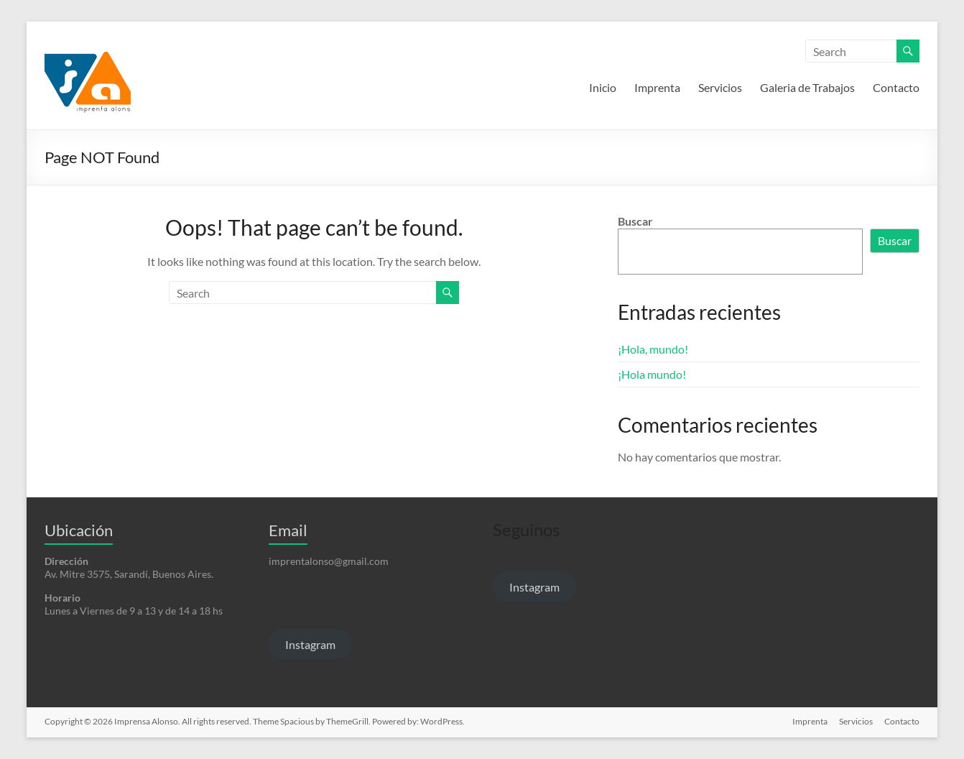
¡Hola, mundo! (653, 349)
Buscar (635, 221)
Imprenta (657, 87)
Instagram (310, 644)
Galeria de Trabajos (807, 87)
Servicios (720, 87)
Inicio (602, 87)
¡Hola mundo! (652, 374)
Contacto (896, 87)
